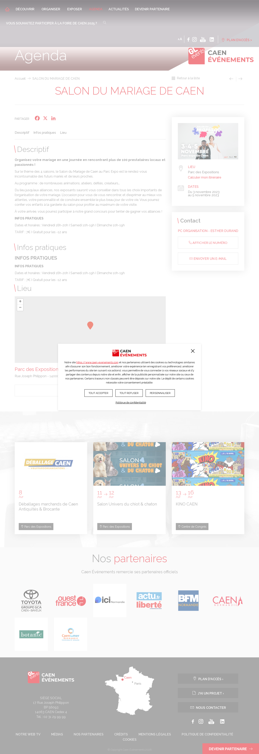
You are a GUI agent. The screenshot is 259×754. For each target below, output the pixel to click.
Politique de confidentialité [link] (131, 402)
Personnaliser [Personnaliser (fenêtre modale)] (160, 393)
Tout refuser (129, 393)
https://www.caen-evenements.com (97, 362)
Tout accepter (98, 393)
